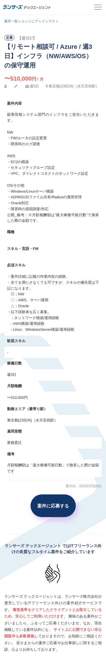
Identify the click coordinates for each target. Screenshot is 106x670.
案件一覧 (11, 21)
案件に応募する (53, 506)
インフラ (48, 21)
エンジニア (29, 21)
